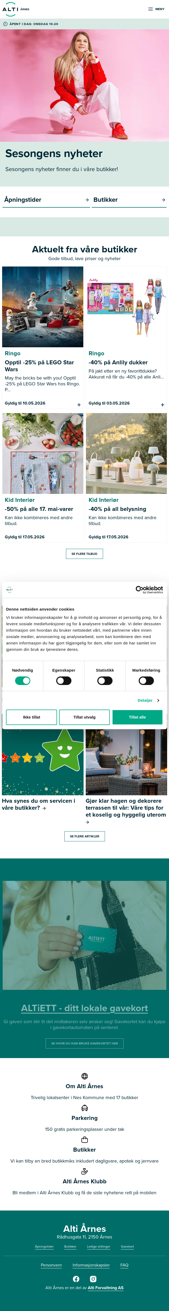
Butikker (70, 1246)
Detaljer (145, 700)
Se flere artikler (84, 836)
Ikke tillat (31, 717)
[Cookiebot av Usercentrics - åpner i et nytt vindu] (139, 590)
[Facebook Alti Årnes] (76, 1281)
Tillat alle (137, 717)
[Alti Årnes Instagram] (93, 1281)
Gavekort (127, 1246)
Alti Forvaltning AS (106, 1288)
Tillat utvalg (84, 717)
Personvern (51, 1265)
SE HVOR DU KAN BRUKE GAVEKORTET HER (84, 1043)
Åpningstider (44, 1246)
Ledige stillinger (98, 1246)
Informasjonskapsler (91, 1265)
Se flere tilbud (84, 553)
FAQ (124, 1265)
